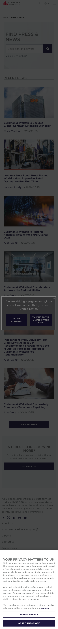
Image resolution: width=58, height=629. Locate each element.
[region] (29, 589)
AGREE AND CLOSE (29, 623)
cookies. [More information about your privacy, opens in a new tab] (45, 608)
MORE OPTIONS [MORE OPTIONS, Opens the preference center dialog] (29, 614)
